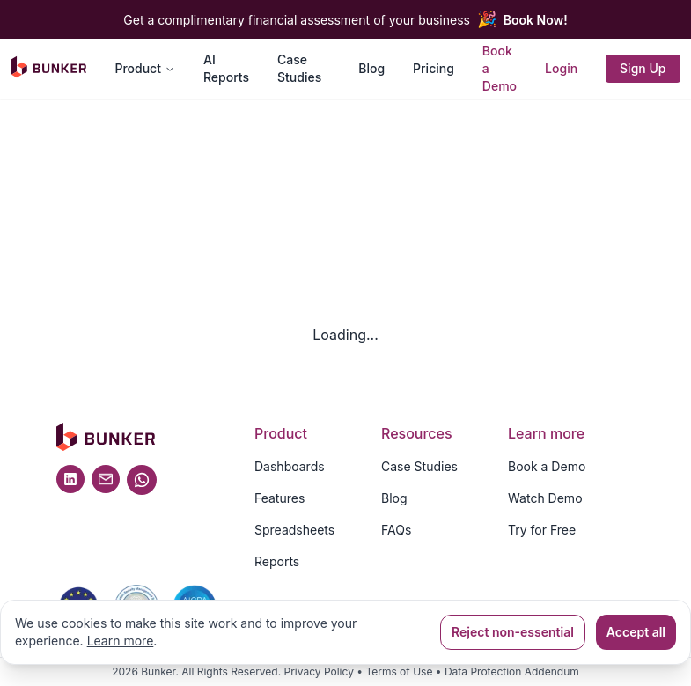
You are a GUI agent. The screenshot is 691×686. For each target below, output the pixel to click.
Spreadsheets (294, 529)
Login (561, 68)
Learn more (120, 640)
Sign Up (642, 68)
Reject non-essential (513, 631)
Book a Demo (499, 68)
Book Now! (536, 19)
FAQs (396, 529)
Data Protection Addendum (512, 671)
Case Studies (299, 68)
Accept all (635, 631)
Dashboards (289, 466)
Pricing (433, 68)
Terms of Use (398, 671)
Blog (371, 68)
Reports (276, 561)
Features (279, 498)
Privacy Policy (319, 671)
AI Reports (226, 68)
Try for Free (542, 529)
